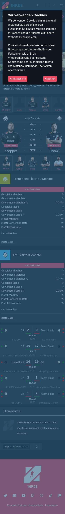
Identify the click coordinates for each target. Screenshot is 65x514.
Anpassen (50, 78)
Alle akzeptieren (18, 78)
